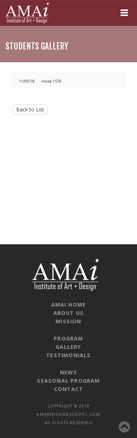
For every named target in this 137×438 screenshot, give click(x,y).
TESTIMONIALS (68, 355)
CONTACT (68, 389)
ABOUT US (68, 312)
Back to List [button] (30, 109)
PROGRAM (68, 338)
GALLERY (68, 346)
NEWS (68, 372)
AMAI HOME (68, 304)
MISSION (68, 321)
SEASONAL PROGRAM (68, 380)
